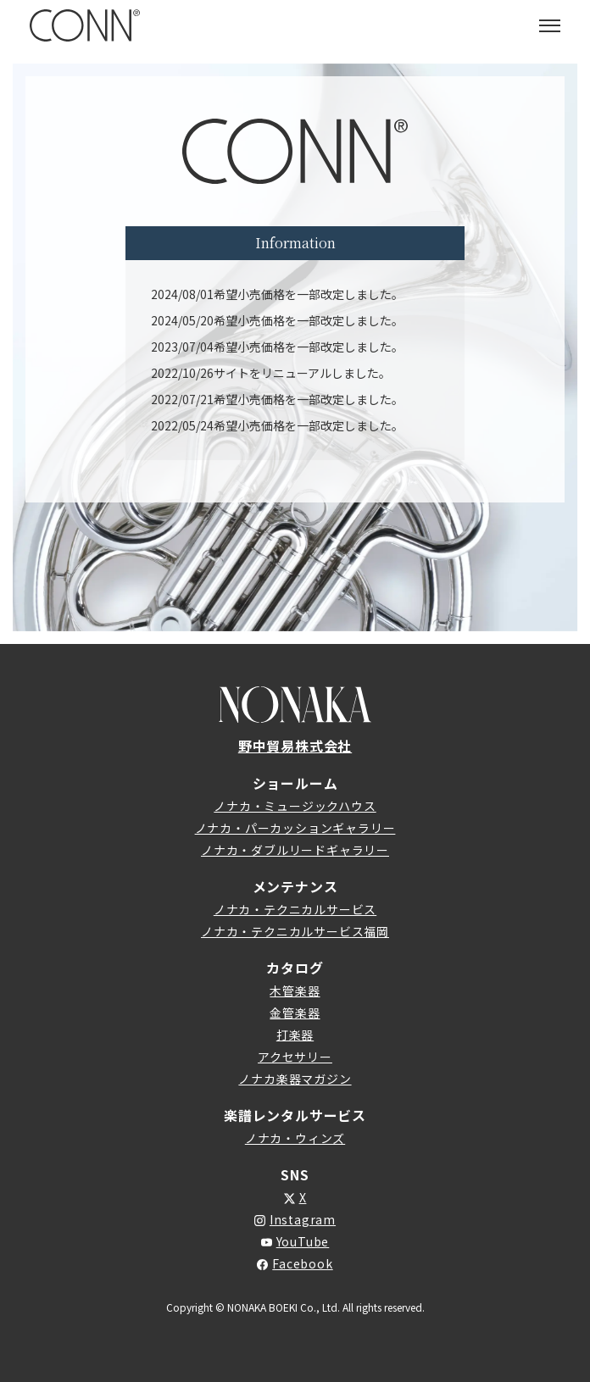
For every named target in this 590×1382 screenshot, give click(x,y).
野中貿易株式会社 (295, 745)
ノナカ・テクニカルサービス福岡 (295, 931)
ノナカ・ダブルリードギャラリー (295, 849)
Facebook (302, 1263)
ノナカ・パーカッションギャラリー (295, 827)
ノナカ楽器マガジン (294, 1078)
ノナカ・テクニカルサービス (295, 909)
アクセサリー (295, 1056)
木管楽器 (295, 990)
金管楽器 (295, 1012)
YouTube (303, 1241)
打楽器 (295, 1034)
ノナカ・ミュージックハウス (295, 805)
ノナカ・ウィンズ (295, 1137)
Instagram (303, 1219)
